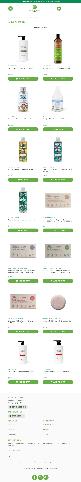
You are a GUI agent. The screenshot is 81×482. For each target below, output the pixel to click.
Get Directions (17, 407)
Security (48, 470)
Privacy (42, 470)
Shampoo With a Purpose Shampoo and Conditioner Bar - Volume (21, 322)
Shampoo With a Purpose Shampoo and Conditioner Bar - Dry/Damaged (22, 271)
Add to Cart (23, 79)
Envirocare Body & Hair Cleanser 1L (21, 68)
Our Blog (11, 429)
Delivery (45, 429)
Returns (45, 434)
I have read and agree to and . (29, 462)
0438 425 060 (16, 416)
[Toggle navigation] (10, 8)
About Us (11, 425)
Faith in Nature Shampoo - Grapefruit (22, 169)
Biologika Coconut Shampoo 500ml (56, 68)
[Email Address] (40, 451)
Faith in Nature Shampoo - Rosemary (22, 220)
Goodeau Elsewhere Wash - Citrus (21, 119)
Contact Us (12, 434)
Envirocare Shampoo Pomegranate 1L (22, 371)
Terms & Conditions (31, 462)
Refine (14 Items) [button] (40, 28)
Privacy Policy (46, 462)
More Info (58, 129)
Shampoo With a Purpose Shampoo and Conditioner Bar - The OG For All (57, 271)
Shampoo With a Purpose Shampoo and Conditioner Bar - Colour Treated (57, 221)
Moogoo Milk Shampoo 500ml (54, 119)
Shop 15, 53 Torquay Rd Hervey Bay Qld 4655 (41, 1)
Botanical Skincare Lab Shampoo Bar (57, 321)
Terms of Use (34, 470)
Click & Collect (48, 425)
